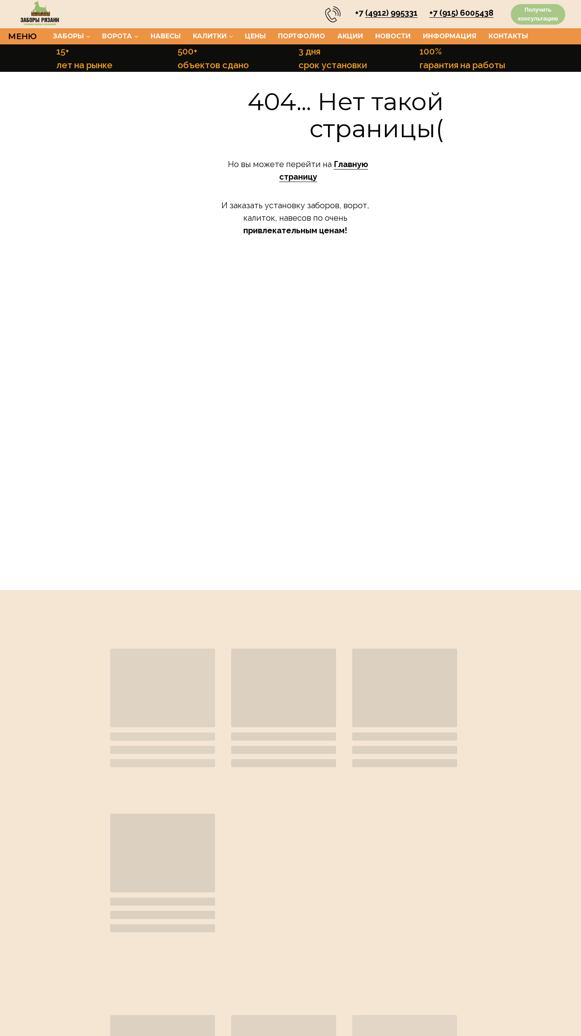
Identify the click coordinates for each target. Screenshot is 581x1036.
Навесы (165, 36)
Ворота (117, 36)
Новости (393, 36)
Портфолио (301, 36)
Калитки (210, 36)
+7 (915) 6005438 (461, 13)
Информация (450, 36)
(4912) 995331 (391, 13)
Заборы (68, 36)
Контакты (508, 36)
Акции (350, 36)
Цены (255, 36)
